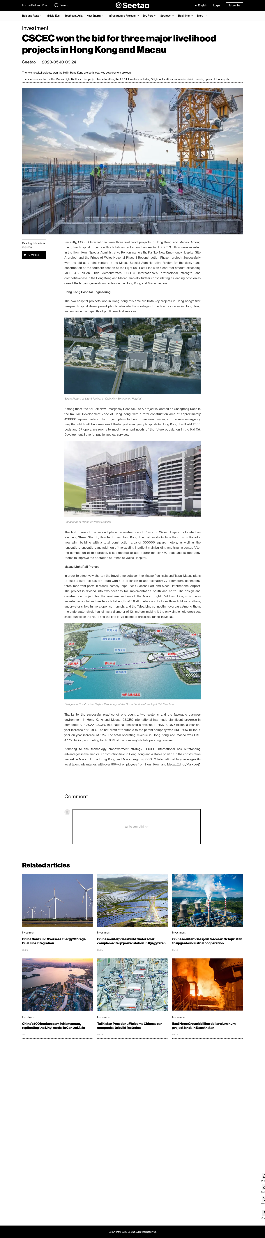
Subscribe (234, 5)
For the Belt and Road (35, 5)
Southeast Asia (73, 15)
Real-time (184, 15)
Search (61, 5)
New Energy (93, 15)
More (200, 15)
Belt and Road (30, 15)
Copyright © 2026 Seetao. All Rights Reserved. (133, 1231)
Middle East (53, 15)
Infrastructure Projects (122, 15)
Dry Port (148, 15)
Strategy (165, 15)
